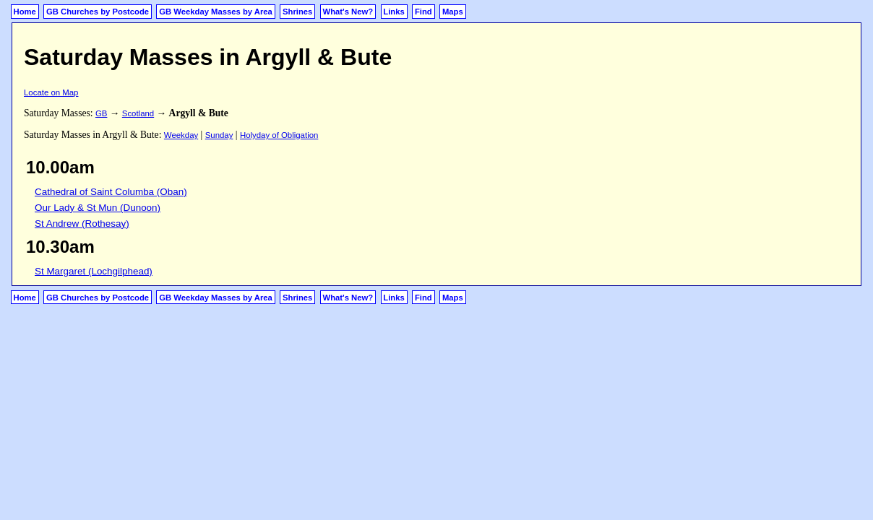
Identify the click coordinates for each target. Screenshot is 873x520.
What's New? (348, 11)
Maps (452, 11)
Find (423, 11)
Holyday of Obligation (279, 135)
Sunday (219, 135)
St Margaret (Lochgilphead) (93, 271)
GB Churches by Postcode (97, 11)
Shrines (297, 11)
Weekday (181, 135)
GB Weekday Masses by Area (215, 11)
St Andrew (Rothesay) (82, 223)
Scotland (138, 113)
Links (393, 11)
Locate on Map (51, 92)
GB (101, 113)
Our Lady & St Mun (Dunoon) (97, 207)
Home (25, 11)
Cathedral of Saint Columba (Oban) (111, 191)
